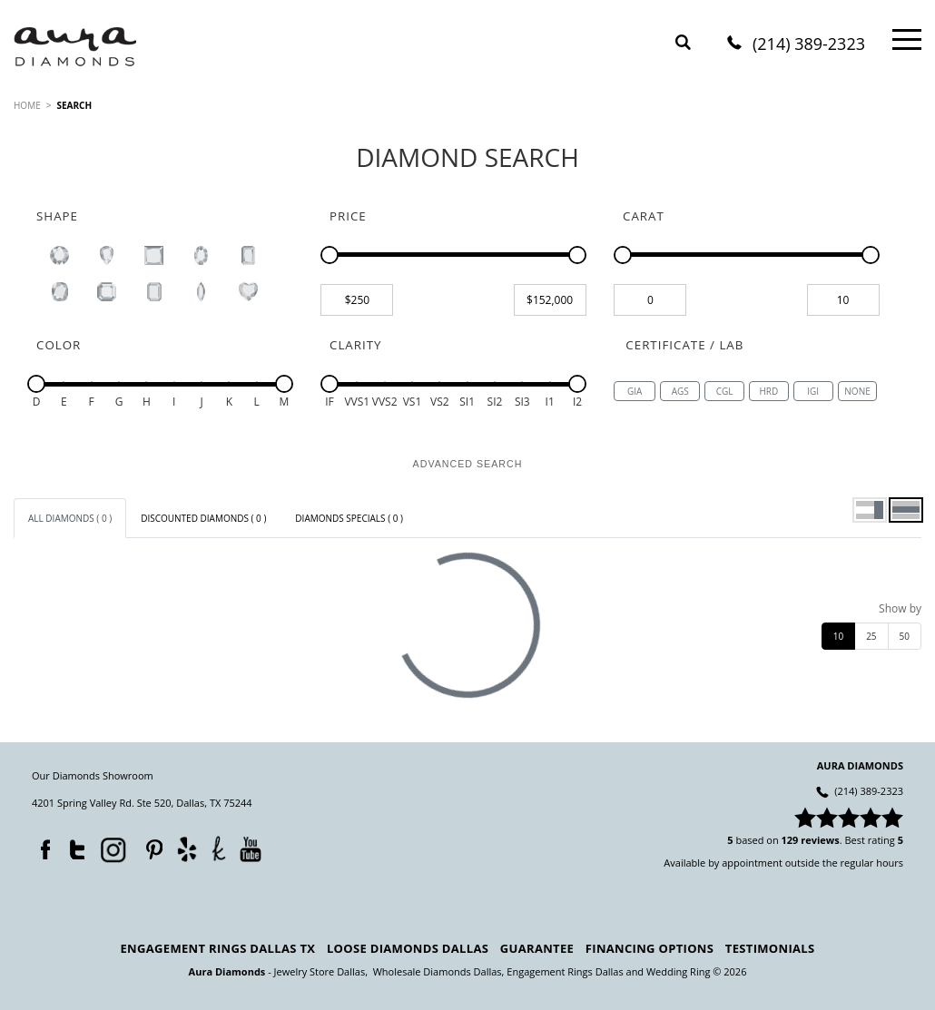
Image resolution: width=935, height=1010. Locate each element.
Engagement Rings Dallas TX (218, 948)
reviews (820, 840)
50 (905, 636)
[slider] (329, 255)
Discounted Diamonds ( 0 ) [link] (203, 518)
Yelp (186, 849)
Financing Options (650, 948)
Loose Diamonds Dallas (407, 948)
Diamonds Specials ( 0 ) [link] (349, 518)
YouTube (250, 849)
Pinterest (149, 845)
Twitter (72, 845)
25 (871, 636)
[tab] (70, 518)
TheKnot (219, 848)
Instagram (111, 848)
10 (838, 636)
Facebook (41, 845)
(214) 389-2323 (809, 44)
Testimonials (770, 948)
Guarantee (537, 948)
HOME (27, 105)
